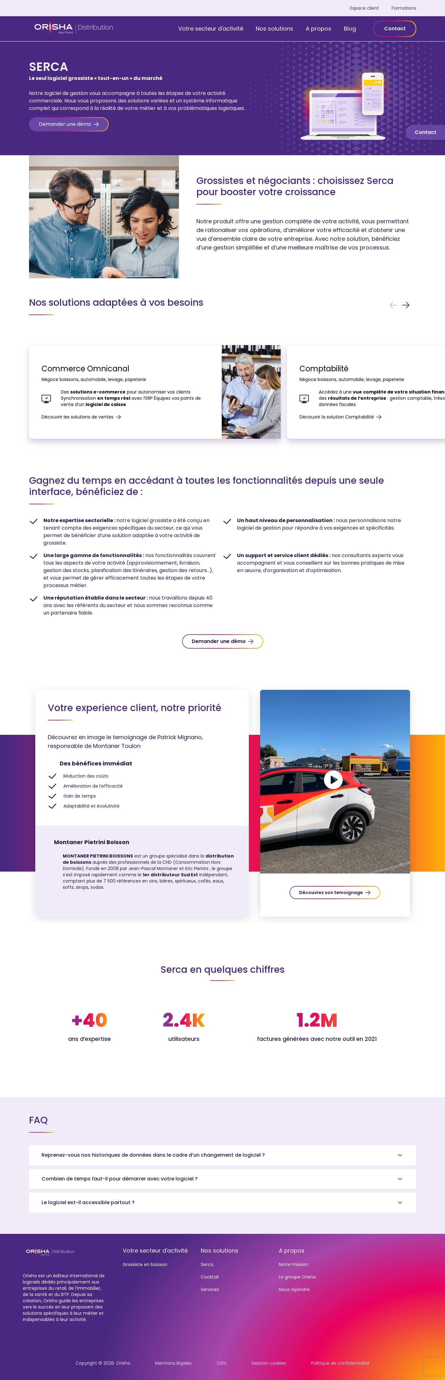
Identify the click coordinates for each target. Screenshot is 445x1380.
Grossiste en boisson (145, 1264)
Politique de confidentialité (340, 1363)
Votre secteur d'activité (210, 28)
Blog (350, 28)
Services (210, 1289)
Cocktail (210, 1277)
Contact (395, 28)
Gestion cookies (268, 1363)
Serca (207, 1264)
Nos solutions (274, 28)
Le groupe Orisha (297, 1277)
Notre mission (294, 1264)
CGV (221, 1363)
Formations (404, 8)
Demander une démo (219, 641)
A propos (318, 28)
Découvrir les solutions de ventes (81, 417)
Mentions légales (173, 1363)
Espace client (364, 8)
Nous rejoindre (294, 1289)
